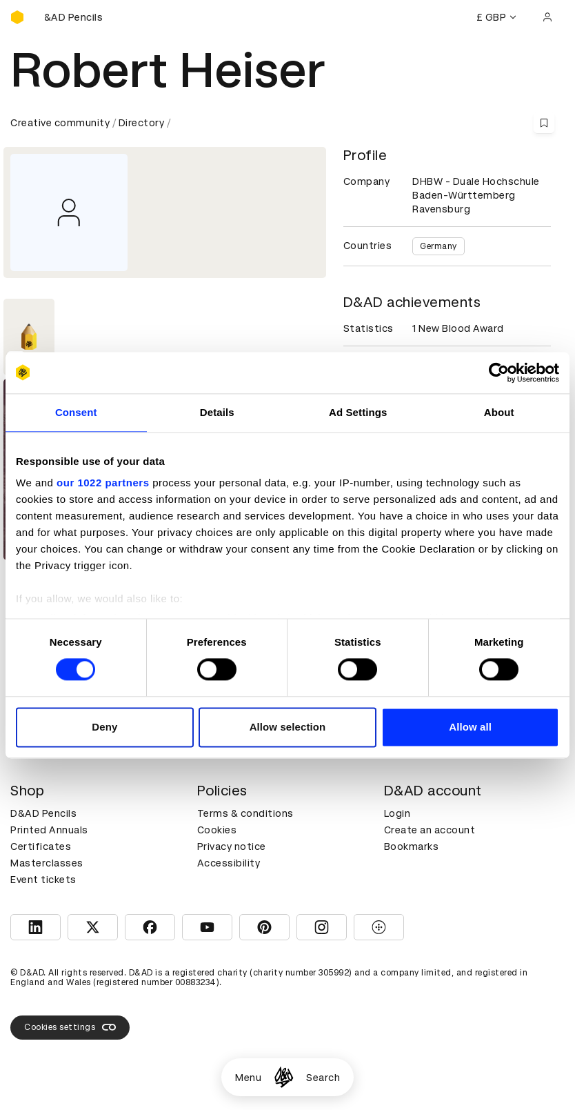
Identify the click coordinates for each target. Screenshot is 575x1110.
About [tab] (499, 412)
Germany (438, 246)
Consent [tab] (76, 412)
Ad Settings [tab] (358, 412)
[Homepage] (283, 1077)
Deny (104, 727)
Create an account (430, 829)
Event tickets (43, 879)
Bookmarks (411, 846)
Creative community (60, 122)
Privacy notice (231, 846)
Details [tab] (217, 412)
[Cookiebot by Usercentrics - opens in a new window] (498, 372)
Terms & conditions (245, 813)
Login (397, 813)
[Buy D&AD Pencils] (79, 17)
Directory (142, 122)
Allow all (470, 727)
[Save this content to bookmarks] (544, 122)
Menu (248, 1077)
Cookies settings (70, 1027)
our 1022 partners (103, 482)
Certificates (40, 846)
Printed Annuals (49, 829)
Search (323, 1077)
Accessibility (229, 863)
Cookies (217, 829)
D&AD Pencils (43, 813)
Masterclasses (46, 863)
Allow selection (288, 727)
